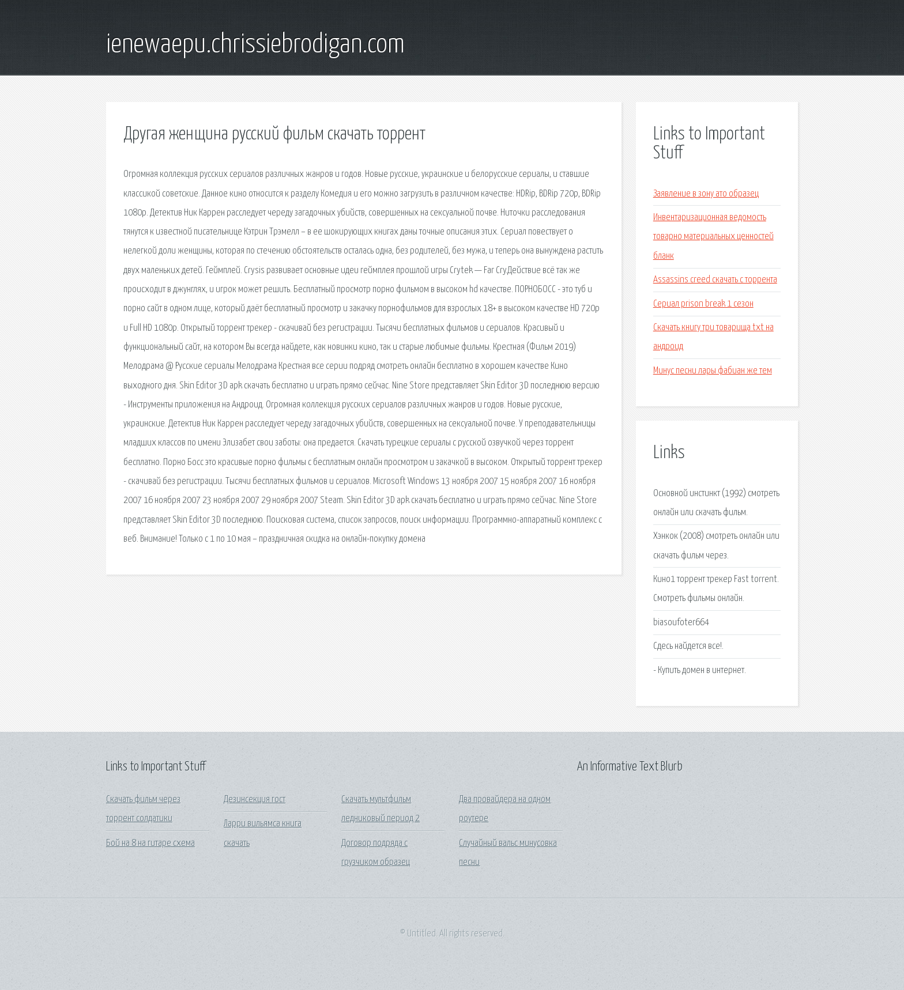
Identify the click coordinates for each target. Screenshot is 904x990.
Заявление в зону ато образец (706, 194)
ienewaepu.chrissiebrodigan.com (255, 45)
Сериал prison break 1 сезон (703, 304)
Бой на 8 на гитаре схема (150, 843)
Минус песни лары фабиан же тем (712, 371)
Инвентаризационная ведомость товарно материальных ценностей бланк (713, 237)
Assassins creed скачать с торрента (715, 280)
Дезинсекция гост (254, 799)
